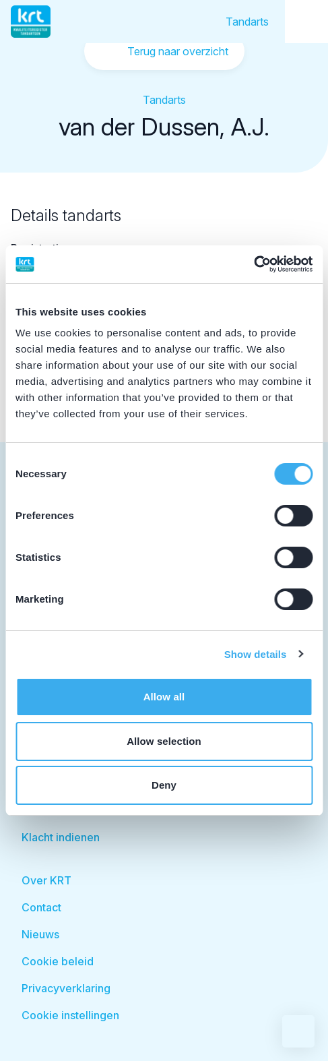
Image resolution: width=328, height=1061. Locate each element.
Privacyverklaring (66, 988)
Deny (164, 785)
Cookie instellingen (70, 1015)
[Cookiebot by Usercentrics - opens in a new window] (254, 264)
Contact (41, 907)
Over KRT (46, 880)
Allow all (164, 696)
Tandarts (247, 21)
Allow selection (164, 741)
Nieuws (40, 934)
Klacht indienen (61, 837)
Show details (255, 654)
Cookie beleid (58, 961)
